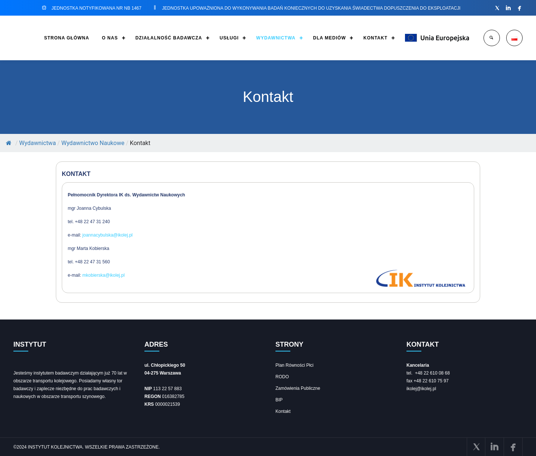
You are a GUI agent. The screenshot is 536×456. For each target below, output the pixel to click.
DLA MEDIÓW (329, 38)
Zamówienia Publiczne (297, 388)
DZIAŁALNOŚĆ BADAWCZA (168, 38)
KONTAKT (375, 38)
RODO (282, 376)
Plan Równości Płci (294, 365)
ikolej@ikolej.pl (421, 388)
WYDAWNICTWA (276, 38)
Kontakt (283, 411)
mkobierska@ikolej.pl (103, 275)
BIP (279, 399)
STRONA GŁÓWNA (66, 38)
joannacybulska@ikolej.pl (107, 235)
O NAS (110, 38)
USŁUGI (229, 38)
